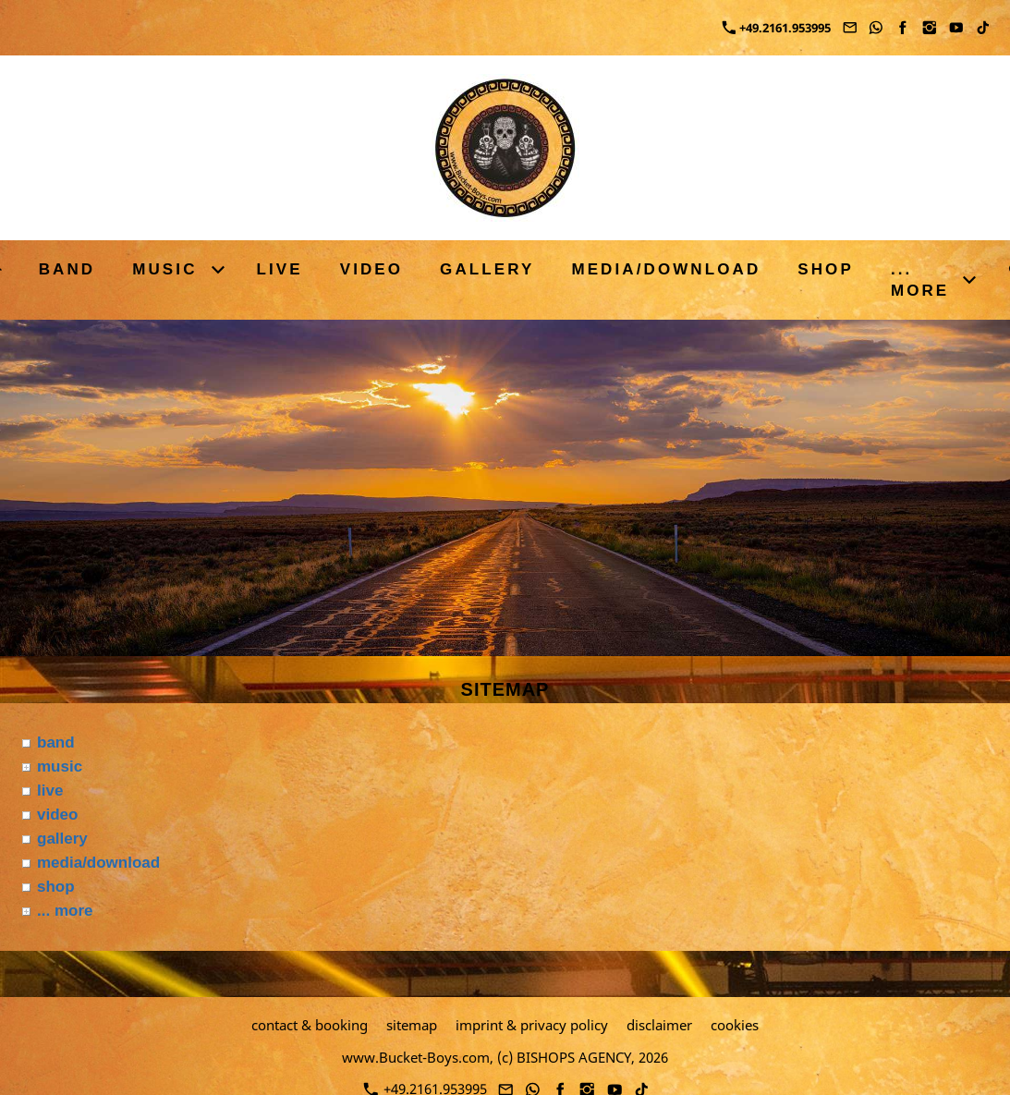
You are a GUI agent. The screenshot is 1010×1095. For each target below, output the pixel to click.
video (57, 814)
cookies (735, 1025)
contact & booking (309, 1025)
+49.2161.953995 (777, 27)
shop (56, 886)
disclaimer (659, 1025)
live (50, 790)
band (56, 742)
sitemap (411, 1025)
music (59, 766)
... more (64, 910)
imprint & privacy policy (532, 1025)
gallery (62, 838)
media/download (98, 862)
